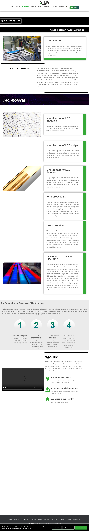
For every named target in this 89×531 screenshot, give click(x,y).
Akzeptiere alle (81, 527)
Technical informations (73, 519)
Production (25, 6)
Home (11, 6)
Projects (46, 6)
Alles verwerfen (68, 527)
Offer (39, 6)
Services (33, 6)
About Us (17, 6)
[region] (44, 527)
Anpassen (56, 527)
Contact (61, 6)
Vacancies (54, 6)
